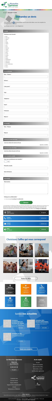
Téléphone (7, 98)
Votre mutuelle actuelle (9, 156)
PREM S (6, 39)
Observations (7, 178)
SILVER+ (6, 55)
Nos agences (43, 212)
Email (5, 104)
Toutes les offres (26, 278)
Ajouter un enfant (44, 144)
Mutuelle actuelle (8, 165)
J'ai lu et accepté (13, 199)
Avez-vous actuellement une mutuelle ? (13, 159)
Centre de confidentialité (34, 398)
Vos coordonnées (8, 71)
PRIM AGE (6, 37)
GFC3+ (6, 65)
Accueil (5, 12)
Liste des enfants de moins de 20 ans (12, 142)
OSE (5, 40)
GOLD (6, 52)
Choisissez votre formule (10, 34)
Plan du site (42, 398)
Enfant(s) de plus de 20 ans (10, 147)
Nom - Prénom (7, 74)
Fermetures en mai (17, 333)
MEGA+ (6, 58)
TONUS (6, 49)
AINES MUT (7, 61)
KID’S (5, 36)
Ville (5, 92)
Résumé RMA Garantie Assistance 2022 (10, 395)
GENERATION (7, 59)
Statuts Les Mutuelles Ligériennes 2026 (24, 395)
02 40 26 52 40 (43, 218)
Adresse (6, 80)
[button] (26, 31)
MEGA (6, 56)
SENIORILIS (7, 62)
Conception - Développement (26, 399)
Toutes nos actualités (26, 349)
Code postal (7, 86)
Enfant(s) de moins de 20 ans (10, 139)
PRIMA (6, 42)
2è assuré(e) (7, 123)
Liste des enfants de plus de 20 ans (12, 151)
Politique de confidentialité (10, 196)
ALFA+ (6, 46)
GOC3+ (6, 66)
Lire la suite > (20, 327)
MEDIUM (6, 48)
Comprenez (42, 305)
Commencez (43, 229)
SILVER (6, 53)
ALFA (5, 45)
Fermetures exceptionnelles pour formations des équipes (18, 322)
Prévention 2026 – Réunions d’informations (42, 321)
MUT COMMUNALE (8, 64)
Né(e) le (6, 116)
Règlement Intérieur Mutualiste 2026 (38, 395)
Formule (6, 31)
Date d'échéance (8, 171)
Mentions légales (25, 398)
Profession (6, 110)
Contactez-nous (44, 223)
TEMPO (6, 43)
